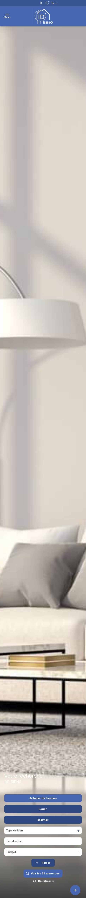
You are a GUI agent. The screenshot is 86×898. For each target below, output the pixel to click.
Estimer (43, 824)
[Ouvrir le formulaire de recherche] (43, 867)
